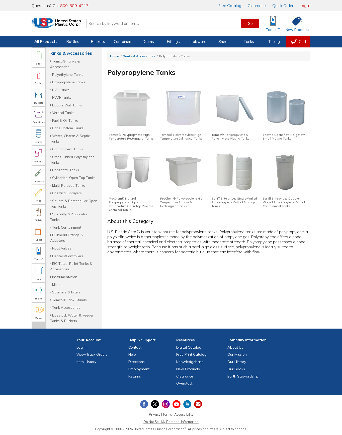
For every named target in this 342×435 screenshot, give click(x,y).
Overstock (184, 383)
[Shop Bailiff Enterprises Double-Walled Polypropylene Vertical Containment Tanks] (286, 185)
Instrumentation (64, 277)
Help (132, 354)
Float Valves (61, 248)
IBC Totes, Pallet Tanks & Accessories (71, 266)
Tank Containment (66, 227)
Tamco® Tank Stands (69, 300)
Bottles (72, 41)
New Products (188, 369)
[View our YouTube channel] (177, 404)
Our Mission (237, 354)
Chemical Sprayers (67, 193)
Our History (236, 361)
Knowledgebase (190, 361)
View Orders (92, 354)
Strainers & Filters (66, 292)
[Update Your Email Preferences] (198, 404)
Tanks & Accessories (139, 56)
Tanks (248, 41)
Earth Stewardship (243, 376)
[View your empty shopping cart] (298, 41)
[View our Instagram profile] (166, 404)
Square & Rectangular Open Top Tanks (73, 203)
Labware (198, 41)
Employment (138, 369)
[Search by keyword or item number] (167, 23)
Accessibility (183, 414)
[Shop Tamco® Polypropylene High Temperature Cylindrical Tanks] (183, 115)
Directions (136, 361)
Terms (167, 414)
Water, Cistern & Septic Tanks (70, 138)
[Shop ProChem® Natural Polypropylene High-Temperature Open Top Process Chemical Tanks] (131, 187)
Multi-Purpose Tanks (68, 185)
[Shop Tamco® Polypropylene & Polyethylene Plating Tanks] (234, 115)
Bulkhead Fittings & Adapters (66, 237)
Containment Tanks (67, 149)
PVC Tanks (60, 90)
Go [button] (250, 23)
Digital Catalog (188, 347)
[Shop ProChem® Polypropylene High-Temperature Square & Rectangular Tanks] (183, 185)
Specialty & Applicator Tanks (69, 217)
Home (114, 56)
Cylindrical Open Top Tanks (74, 177)
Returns (134, 376)
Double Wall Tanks (67, 105)
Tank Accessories (66, 307)
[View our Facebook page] (144, 404)
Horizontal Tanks (65, 170)
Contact (134, 347)
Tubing (274, 41)
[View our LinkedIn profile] (187, 404)
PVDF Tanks (61, 97)
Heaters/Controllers (67, 256)
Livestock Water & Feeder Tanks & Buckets (72, 318)
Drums (148, 41)
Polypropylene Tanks (68, 82)
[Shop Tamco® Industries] (273, 23)
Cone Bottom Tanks (67, 128)
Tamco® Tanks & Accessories (65, 64)
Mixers (57, 284)
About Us (235, 347)
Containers (123, 41)
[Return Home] (61, 24)
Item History (86, 361)
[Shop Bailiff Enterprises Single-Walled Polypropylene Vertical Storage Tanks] (234, 185)
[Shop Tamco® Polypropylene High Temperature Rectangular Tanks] (131, 117)
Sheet (223, 41)
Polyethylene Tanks (67, 74)
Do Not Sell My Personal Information (171, 422)
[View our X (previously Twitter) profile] (155, 404)
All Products (45, 41)
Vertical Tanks (63, 112)
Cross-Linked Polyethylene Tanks (72, 159)
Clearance (257, 5)
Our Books (236, 369)
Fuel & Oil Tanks (65, 120)
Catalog (229, 5)
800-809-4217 (74, 5)
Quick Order (282, 5)
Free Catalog (191, 354)
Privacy (154, 414)
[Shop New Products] (295, 23)
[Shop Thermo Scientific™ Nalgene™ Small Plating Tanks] (286, 115)
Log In (305, 5)
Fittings (173, 41)
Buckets (98, 41)
